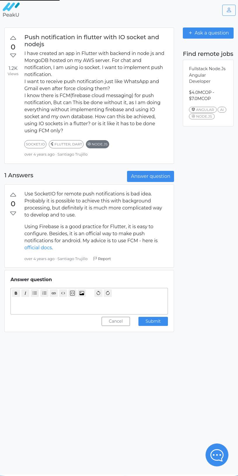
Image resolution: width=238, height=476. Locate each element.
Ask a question (208, 33)
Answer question (150, 176)
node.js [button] (97, 144)
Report (102, 259)
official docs (38, 247)
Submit (153, 321)
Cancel (116, 321)
